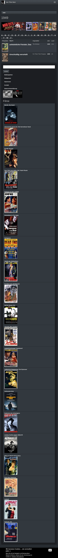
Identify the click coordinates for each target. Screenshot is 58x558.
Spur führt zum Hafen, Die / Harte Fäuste (16, 170)
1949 (4, 12)
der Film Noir (11, 2)
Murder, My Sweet (9, 105)
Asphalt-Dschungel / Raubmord (13, 348)
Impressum (7, 81)
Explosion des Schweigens (12, 413)
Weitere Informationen (18, 556)
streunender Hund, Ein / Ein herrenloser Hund (17, 127)
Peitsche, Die (8, 522)
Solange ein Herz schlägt (11, 191)
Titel (11, 41)
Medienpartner (8, 75)
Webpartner (7, 78)
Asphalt (6, 499)
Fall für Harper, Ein (9, 305)
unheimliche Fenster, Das (20, 44)
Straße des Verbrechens (11, 261)
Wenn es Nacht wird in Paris (12, 455)
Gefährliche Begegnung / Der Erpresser (15, 369)
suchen (6, 71)
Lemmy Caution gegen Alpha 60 (13, 435)
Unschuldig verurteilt (18, 54)
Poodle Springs (8, 148)
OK (50, 550)
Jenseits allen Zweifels (10, 326)
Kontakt (6, 85)
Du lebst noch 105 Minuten (12, 284)
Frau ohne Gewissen (10, 477)
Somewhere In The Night (11, 215)
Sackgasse (7, 238)
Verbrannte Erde (9, 391)
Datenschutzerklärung (10, 88)
